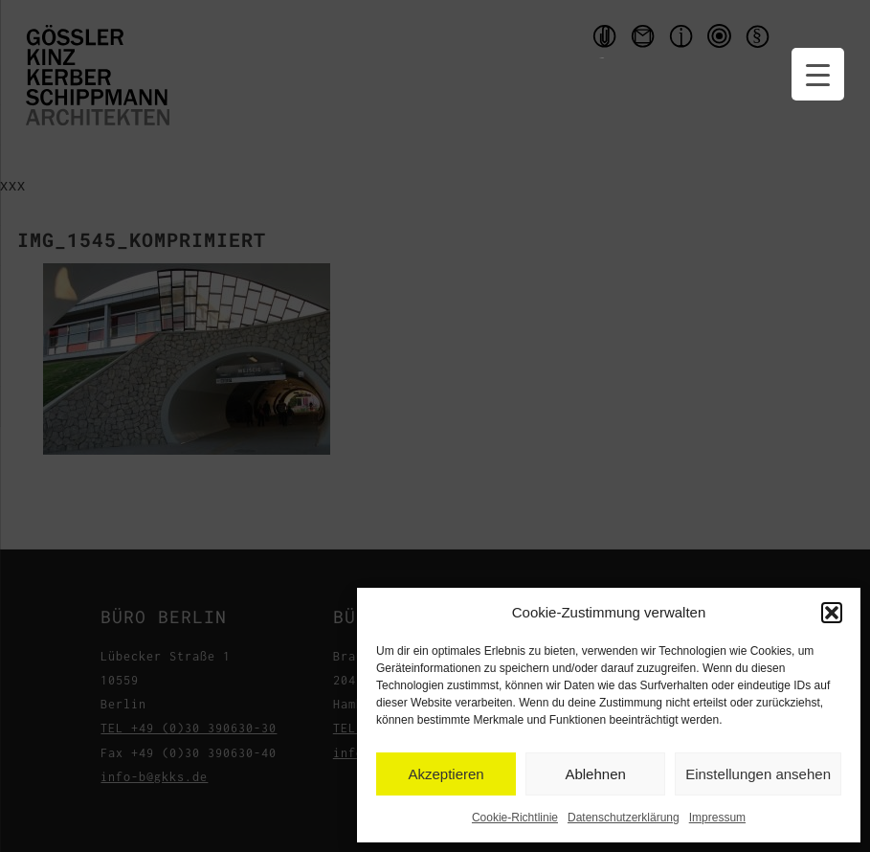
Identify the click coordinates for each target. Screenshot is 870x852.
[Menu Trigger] (818, 74)
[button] (831, 612)
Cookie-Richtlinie (515, 817)
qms (722, 41)
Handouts (602, 41)
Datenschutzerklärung (624, 817)
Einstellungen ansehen (758, 774)
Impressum (717, 817)
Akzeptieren (445, 774)
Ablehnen (595, 774)
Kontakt (645, 41)
